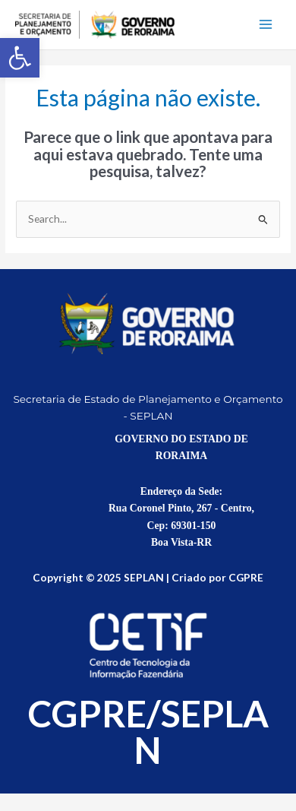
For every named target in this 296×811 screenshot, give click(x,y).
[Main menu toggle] (266, 24)
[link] (19, 58)
